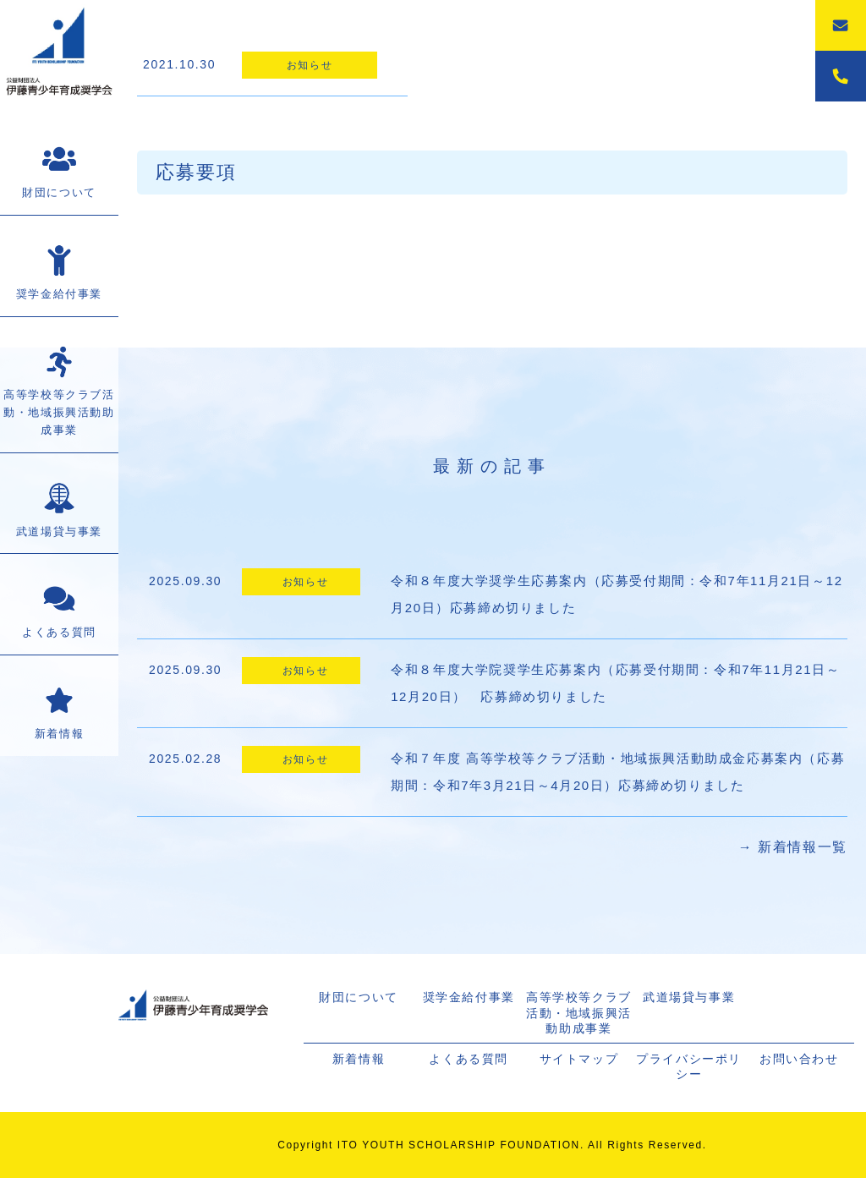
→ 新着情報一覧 (792, 847)
